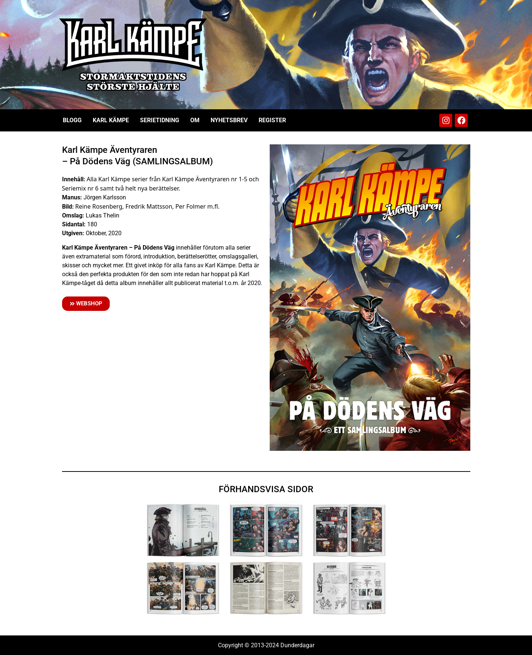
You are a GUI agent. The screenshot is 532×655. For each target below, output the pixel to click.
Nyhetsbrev (229, 120)
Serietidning (159, 120)
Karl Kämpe (111, 120)
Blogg (72, 120)
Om (195, 120)
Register (272, 120)
